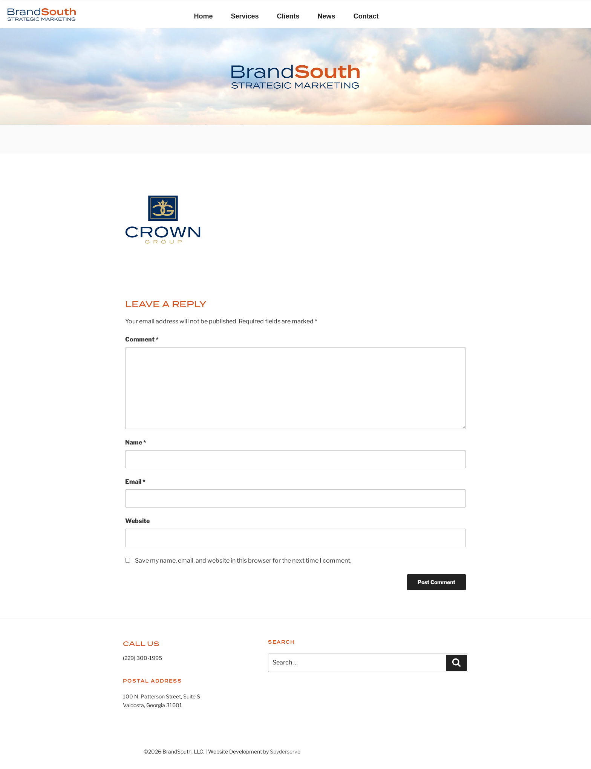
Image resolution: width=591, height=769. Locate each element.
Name (135, 442)
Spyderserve (285, 751)
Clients (288, 16)
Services (245, 16)
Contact (366, 16)
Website (137, 520)
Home (203, 16)
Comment (142, 339)
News (326, 16)
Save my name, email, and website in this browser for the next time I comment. (243, 560)
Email (135, 481)
